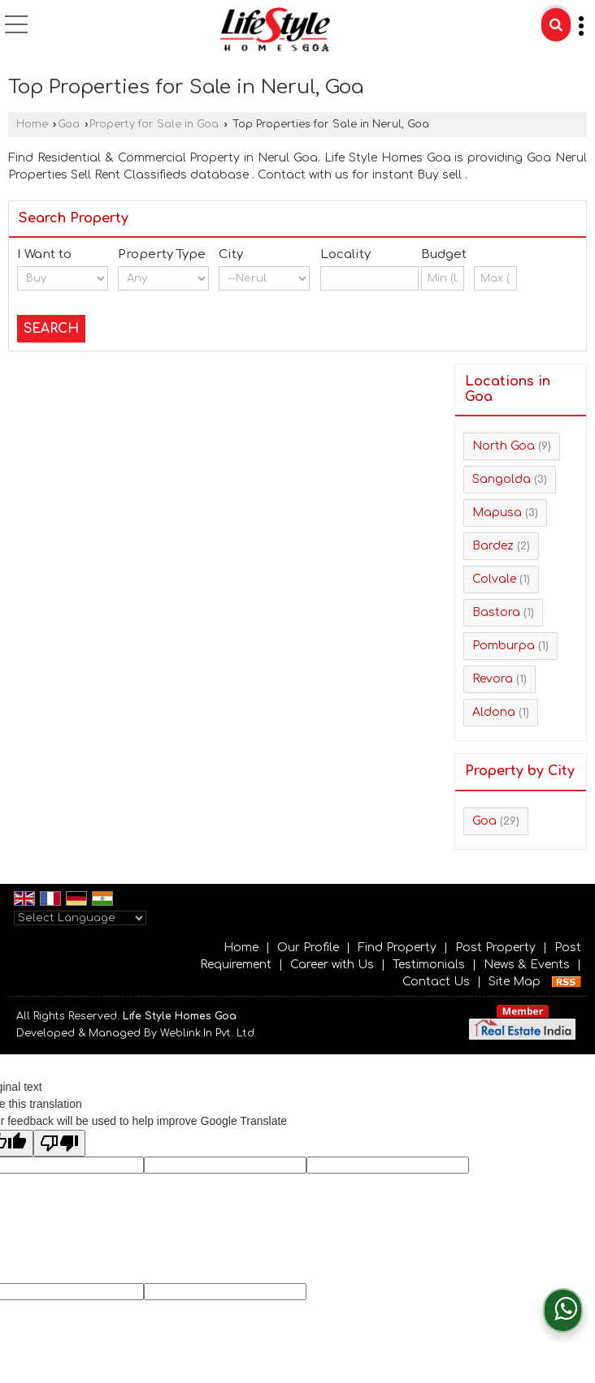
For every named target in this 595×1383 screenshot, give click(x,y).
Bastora (496, 612)
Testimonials (429, 965)
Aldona (493, 712)
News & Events (527, 965)
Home (32, 124)
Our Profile (308, 947)
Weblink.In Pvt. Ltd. (208, 1033)
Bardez (493, 546)
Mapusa (497, 512)
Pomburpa (503, 646)
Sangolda (501, 479)
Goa (69, 124)
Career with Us (332, 965)
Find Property (397, 947)
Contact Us (436, 982)
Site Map (515, 982)
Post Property (495, 947)
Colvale (494, 579)
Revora (492, 679)
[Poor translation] (59, 1143)
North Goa (503, 446)
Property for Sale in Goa (154, 124)
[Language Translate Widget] (80, 918)
